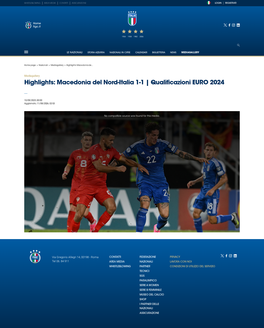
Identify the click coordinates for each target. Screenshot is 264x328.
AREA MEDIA (117, 262)
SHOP (143, 299)
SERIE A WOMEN (149, 285)
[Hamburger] (26, 52)
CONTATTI (115, 257)
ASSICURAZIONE (149, 313)
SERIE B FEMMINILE (151, 290)
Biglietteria (158, 53)
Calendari (141, 53)
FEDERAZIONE (148, 257)
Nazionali (43, 65)
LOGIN (218, 3)
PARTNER (145, 266)
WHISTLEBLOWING (120, 266)
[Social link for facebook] (229, 25)
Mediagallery (190, 53)
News (173, 53)
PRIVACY (175, 257)
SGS (142, 276)
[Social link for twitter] (225, 25)
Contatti (63, 3)
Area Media (50, 3)
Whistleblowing (32, 3)
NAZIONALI (146, 262)
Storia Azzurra (96, 53)
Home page (30, 65)
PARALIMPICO (148, 281)
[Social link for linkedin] (238, 25)
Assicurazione (79, 3)
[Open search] (238, 45)
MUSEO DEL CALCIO (152, 295)
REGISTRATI (230, 3)
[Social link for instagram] (233, 25)
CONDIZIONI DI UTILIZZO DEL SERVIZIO (192, 266)
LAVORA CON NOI (181, 262)
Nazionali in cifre (120, 53)
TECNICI (144, 271)
